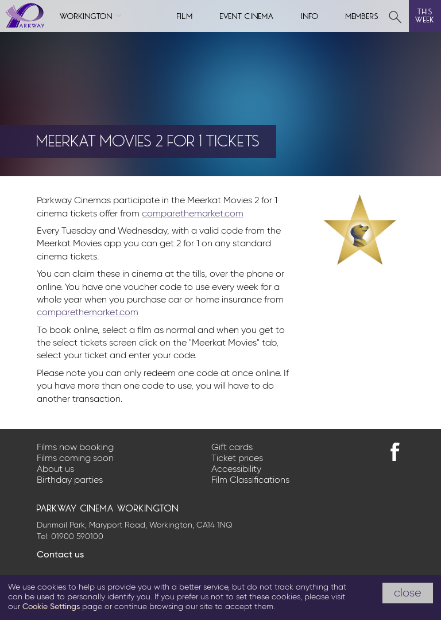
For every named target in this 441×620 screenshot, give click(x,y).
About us (55, 469)
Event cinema (247, 15)
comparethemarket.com (192, 214)
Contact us (60, 555)
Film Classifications (250, 480)
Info (310, 15)
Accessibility (236, 469)
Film (185, 15)
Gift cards (232, 447)
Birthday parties (70, 480)
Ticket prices (237, 458)
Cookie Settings (51, 607)
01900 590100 (77, 537)
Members (362, 15)
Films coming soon (75, 458)
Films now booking (75, 447)
